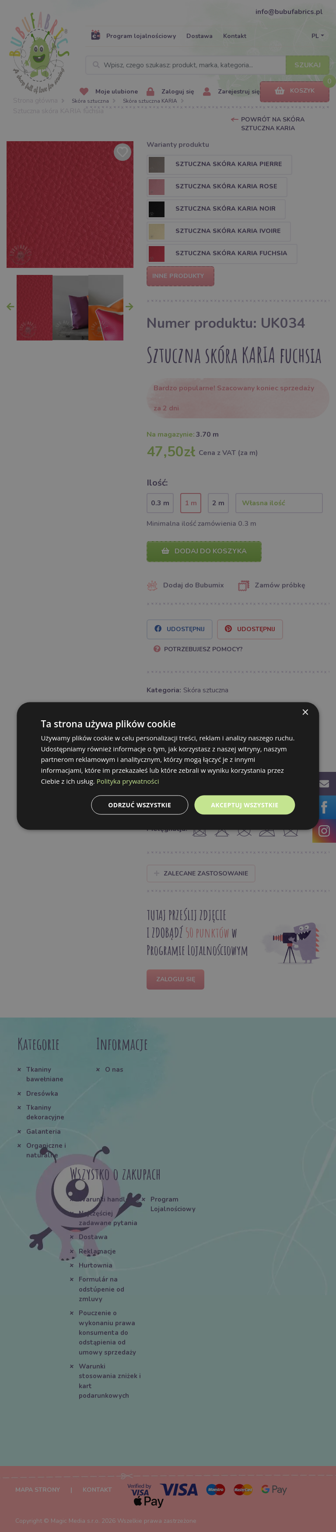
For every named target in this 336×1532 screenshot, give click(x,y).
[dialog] (168, 766)
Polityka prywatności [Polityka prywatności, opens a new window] (128, 780)
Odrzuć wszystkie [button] (139, 804)
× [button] (305, 712)
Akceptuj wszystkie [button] (244, 804)
